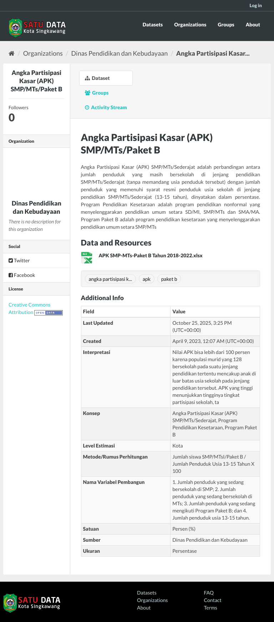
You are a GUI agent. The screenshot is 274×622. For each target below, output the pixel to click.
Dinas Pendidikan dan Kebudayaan (119, 53)
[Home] (12, 53)
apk (147, 279)
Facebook (22, 275)
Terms (210, 608)
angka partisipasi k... (110, 279)
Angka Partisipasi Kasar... (213, 53)
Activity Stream (106, 107)
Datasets (153, 24)
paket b (169, 279)
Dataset (97, 78)
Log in (255, 5)
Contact (213, 600)
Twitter (19, 260)
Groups (226, 24)
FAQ (209, 593)
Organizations (190, 24)
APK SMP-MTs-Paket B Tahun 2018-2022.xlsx (151, 255)
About (253, 24)
